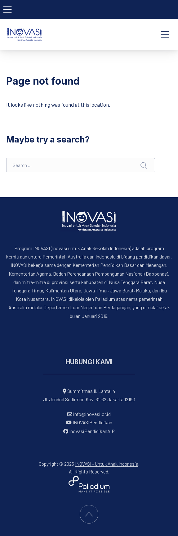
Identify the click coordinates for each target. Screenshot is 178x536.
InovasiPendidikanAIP (89, 431)
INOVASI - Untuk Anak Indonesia (106, 464)
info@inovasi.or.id (91, 414)
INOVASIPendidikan (89, 423)
